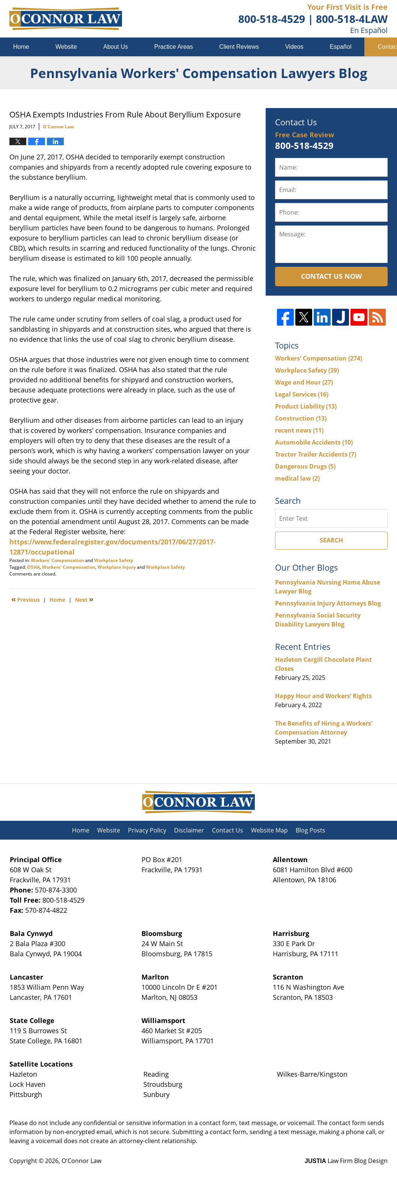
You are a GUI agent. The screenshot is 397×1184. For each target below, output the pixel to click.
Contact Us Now (331, 276)
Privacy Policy (147, 830)
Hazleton (23, 1074)
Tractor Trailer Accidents (315, 454)
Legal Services (301, 394)
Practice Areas (173, 47)
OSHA (33, 567)
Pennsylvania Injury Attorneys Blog (328, 603)
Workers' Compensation (57, 560)
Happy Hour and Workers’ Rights (323, 696)
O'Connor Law (81, 1161)
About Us (115, 47)
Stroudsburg (162, 1084)
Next (84, 599)
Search (331, 540)
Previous (25, 599)
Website (66, 47)
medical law (297, 478)
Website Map (269, 830)
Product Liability (306, 406)
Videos (294, 47)
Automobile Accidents (314, 442)
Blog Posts (310, 830)
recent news (299, 430)
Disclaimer (189, 830)
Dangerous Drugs (305, 466)
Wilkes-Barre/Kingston (312, 1074)
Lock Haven (27, 1084)
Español (341, 47)
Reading (156, 1074)
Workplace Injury (117, 567)
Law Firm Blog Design (346, 1161)
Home (21, 47)
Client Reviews (239, 47)
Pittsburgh (25, 1094)
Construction (300, 418)
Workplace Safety (113, 560)
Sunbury (156, 1094)
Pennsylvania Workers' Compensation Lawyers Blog (65, 19)
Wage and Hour (304, 382)
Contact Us (227, 830)
